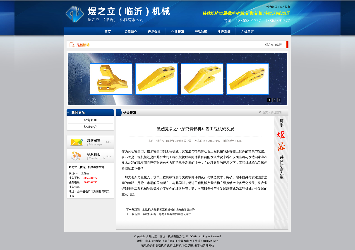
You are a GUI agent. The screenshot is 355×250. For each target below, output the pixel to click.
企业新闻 (177, 32)
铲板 (178, 245)
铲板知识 (90, 127)
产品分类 (154, 32)
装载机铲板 (162, 245)
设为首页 (271, 6)
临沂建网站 (207, 245)
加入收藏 (284, 6)
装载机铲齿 (148, 245)
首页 (107, 32)
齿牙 (197, 245)
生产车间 (224, 32)
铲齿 (172, 245)
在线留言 (247, 32)
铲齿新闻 (90, 120)
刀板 (191, 245)
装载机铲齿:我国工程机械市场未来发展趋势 (168, 209)
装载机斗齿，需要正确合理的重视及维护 (166, 214)
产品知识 (200, 32)
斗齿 (184, 245)
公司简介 (131, 32)
